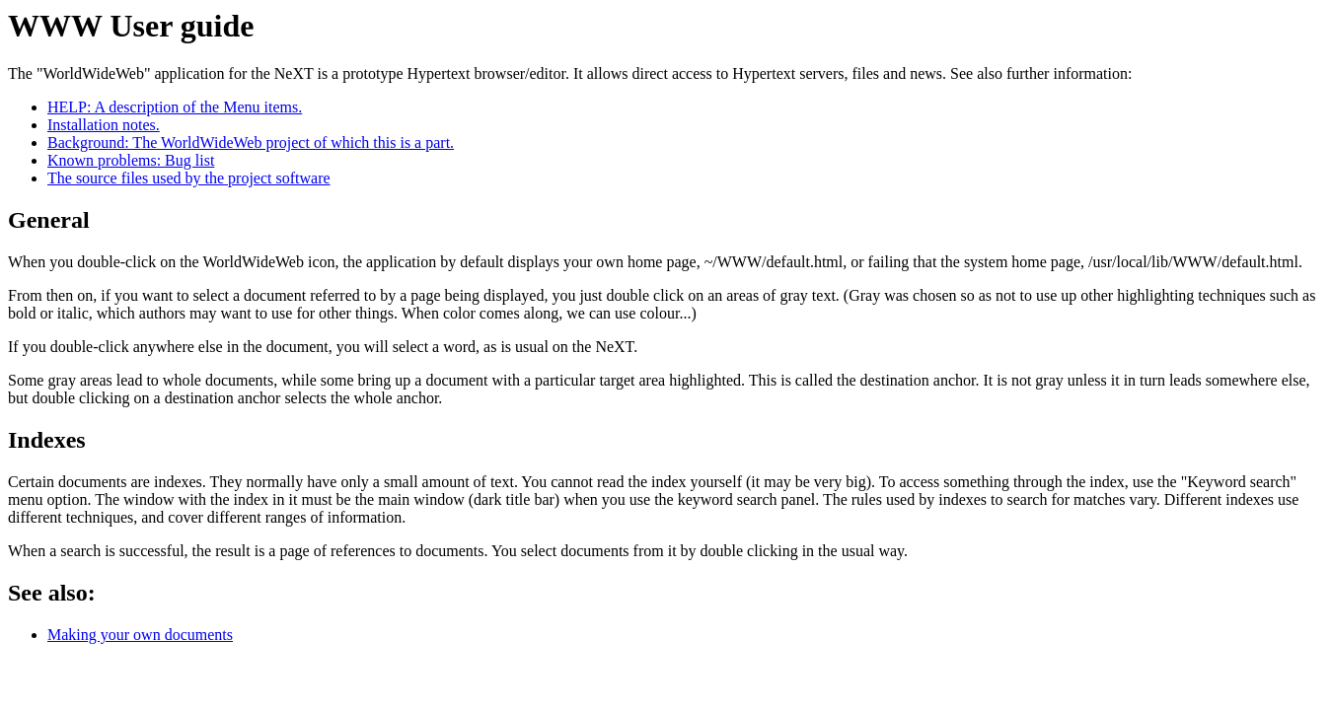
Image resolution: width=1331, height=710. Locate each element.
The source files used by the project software (189, 178)
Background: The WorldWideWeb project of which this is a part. (250, 142)
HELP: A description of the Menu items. (174, 107)
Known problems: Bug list (130, 160)
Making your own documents (140, 634)
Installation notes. (103, 124)
